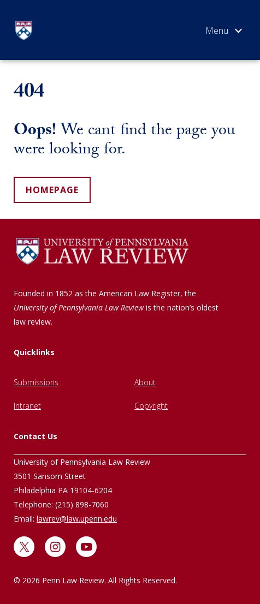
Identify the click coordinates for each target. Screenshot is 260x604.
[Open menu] (223, 32)
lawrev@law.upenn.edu (77, 518)
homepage (52, 190)
